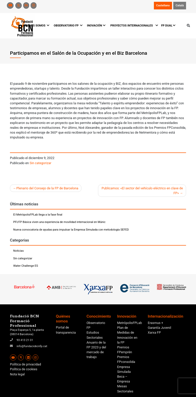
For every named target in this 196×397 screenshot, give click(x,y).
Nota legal (17, 374)
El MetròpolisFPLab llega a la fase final (37, 214)
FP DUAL (168, 25)
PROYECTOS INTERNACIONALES (133, 25)
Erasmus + (155, 323)
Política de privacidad (25, 364)
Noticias (18, 250)
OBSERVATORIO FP (68, 25)
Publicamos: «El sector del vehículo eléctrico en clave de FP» (142, 190)
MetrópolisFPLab (129, 323)
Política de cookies (23, 369)
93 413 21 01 (25, 340)
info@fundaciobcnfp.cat (32, 346)
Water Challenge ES (25, 265)
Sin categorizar (40, 163)
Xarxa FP (154, 332)
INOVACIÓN (96, 25)
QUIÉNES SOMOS (36, 25)
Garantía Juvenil (159, 328)
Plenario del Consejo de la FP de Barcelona (47, 188)
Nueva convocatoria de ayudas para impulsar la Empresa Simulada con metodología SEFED (71, 229)
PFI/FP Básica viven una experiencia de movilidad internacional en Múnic (59, 222)
